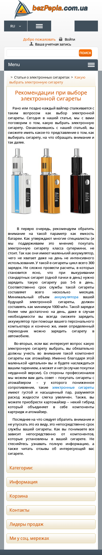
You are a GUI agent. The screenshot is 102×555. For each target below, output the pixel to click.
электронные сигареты (73, 387)
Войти (70, 39)
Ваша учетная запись (53, 44)
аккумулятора (66, 296)
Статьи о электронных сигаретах (42, 77)
